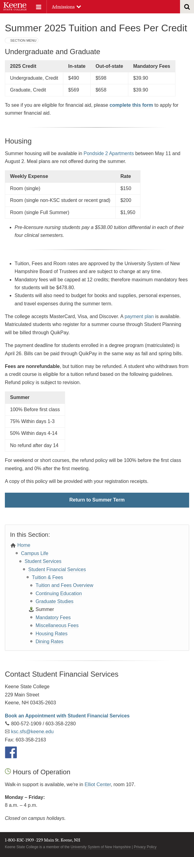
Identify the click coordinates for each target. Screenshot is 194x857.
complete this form (131, 105)
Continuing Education (59, 593)
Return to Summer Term (97, 499)
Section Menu (23, 40)
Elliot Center (98, 784)
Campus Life (34, 553)
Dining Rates (50, 641)
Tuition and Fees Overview (64, 585)
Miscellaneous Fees (57, 625)
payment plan (139, 316)
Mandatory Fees (53, 617)
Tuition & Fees (47, 577)
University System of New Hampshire (101, 847)
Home (23, 545)
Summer (45, 609)
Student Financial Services (57, 569)
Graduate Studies (55, 601)
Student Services (43, 561)
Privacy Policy (145, 847)
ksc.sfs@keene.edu (32, 731)
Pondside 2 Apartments (109, 153)
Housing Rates (52, 633)
